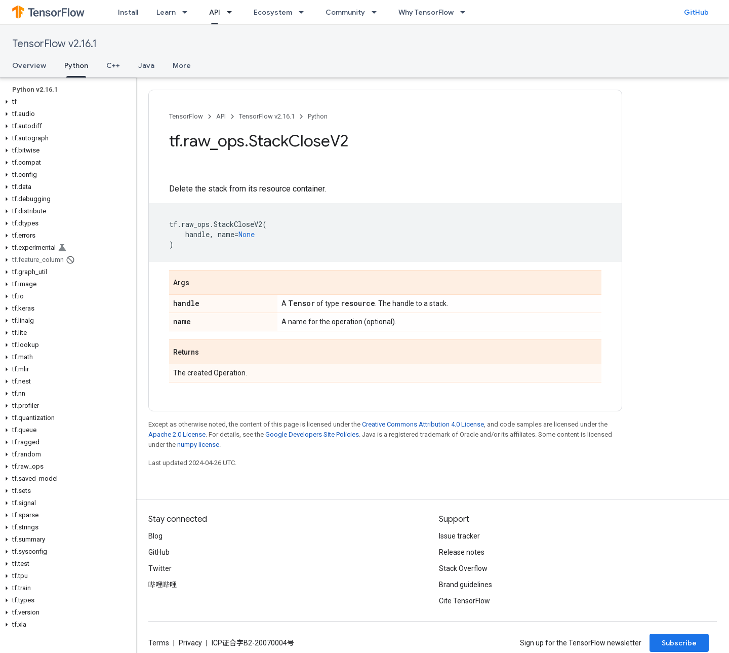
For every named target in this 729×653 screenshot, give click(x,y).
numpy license (198, 444)
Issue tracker (459, 536)
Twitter (160, 568)
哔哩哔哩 (162, 585)
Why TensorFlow (426, 12)
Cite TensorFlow (464, 601)
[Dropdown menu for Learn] (188, 12)
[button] (66, 102)
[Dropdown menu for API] (232, 12)
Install (128, 12)
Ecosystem (273, 12)
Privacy (190, 643)
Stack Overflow (463, 568)
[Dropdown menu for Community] (377, 12)
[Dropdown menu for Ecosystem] (304, 12)
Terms (158, 643)
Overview (29, 65)
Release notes (461, 552)
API (221, 116)
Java (146, 65)
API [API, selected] (214, 12)
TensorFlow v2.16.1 (54, 43)
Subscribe (679, 642)
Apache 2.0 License (177, 434)
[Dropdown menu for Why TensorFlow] (466, 12)
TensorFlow (186, 116)
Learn (166, 12)
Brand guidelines (465, 585)
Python (318, 116)
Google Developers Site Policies (312, 434)
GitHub (696, 12)
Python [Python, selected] (76, 65)
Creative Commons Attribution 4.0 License (423, 424)
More (182, 65)
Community (345, 12)
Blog (155, 536)
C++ (113, 65)
